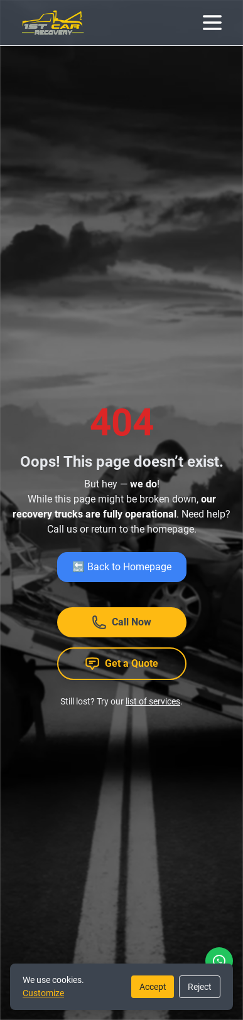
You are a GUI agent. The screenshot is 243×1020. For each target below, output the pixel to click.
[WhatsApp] (219, 961)
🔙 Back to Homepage (121, 567)
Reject (200, 987)
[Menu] (212, 22)
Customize (43, 993)
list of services (153, 701)
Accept (152, 987)
